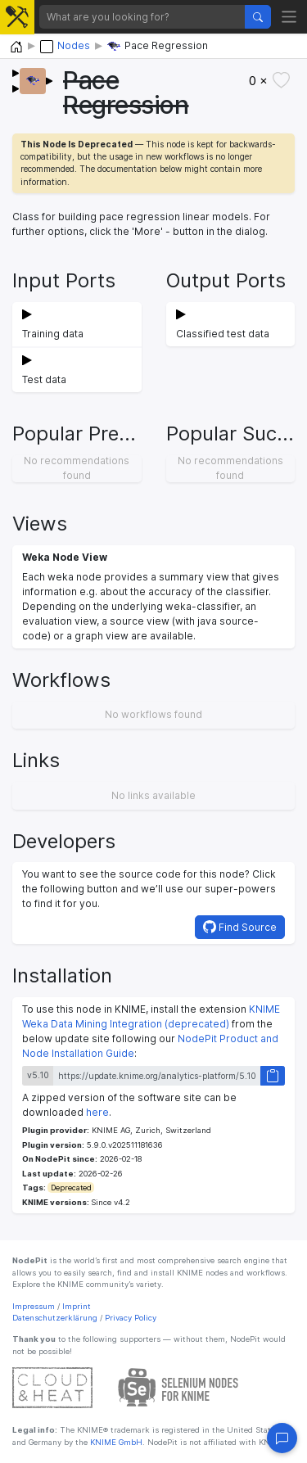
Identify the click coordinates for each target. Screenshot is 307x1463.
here (97, 1112)
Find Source (240, 926)
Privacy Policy (130, 1317)
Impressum (33, 1306)
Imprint (76, 1306)
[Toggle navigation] (289, 17)
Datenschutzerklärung (54, 1317)
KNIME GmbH (115, 1442)
